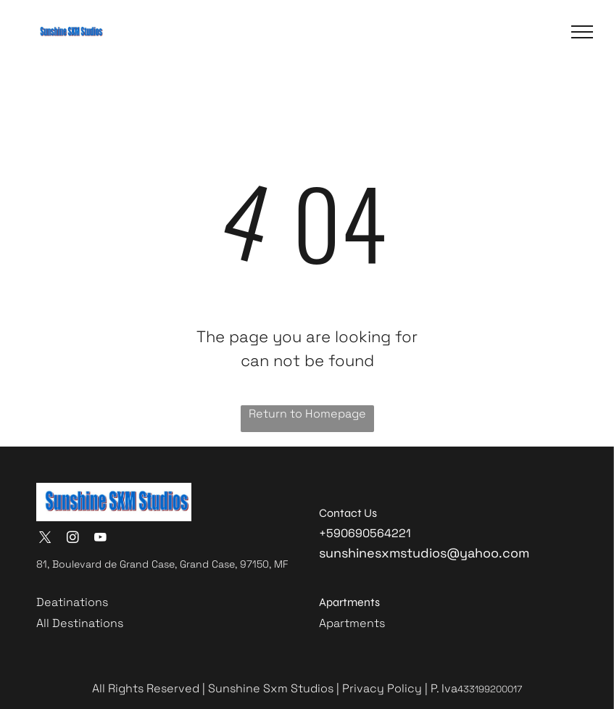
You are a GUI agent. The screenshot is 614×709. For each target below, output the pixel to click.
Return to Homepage (307, 413)
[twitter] (45, 539)
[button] (582, 32)
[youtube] (100, 539)
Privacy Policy (382, 688)
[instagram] (73, 539)
